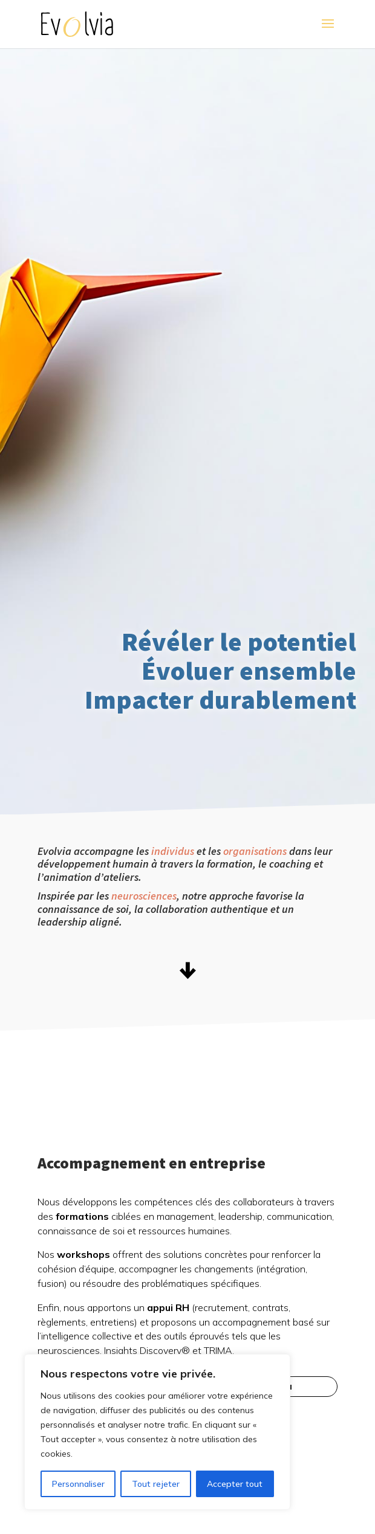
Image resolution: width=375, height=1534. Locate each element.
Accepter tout (234, 1483)
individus (172, 851)
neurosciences (144, 896)
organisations (255, 851)
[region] (157, 1432)
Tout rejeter (156, 1483)
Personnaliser (78, 1483)
